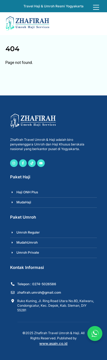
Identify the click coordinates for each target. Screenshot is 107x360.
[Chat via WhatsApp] (94, 333)
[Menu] (96, 7)
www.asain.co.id (53, 343)
